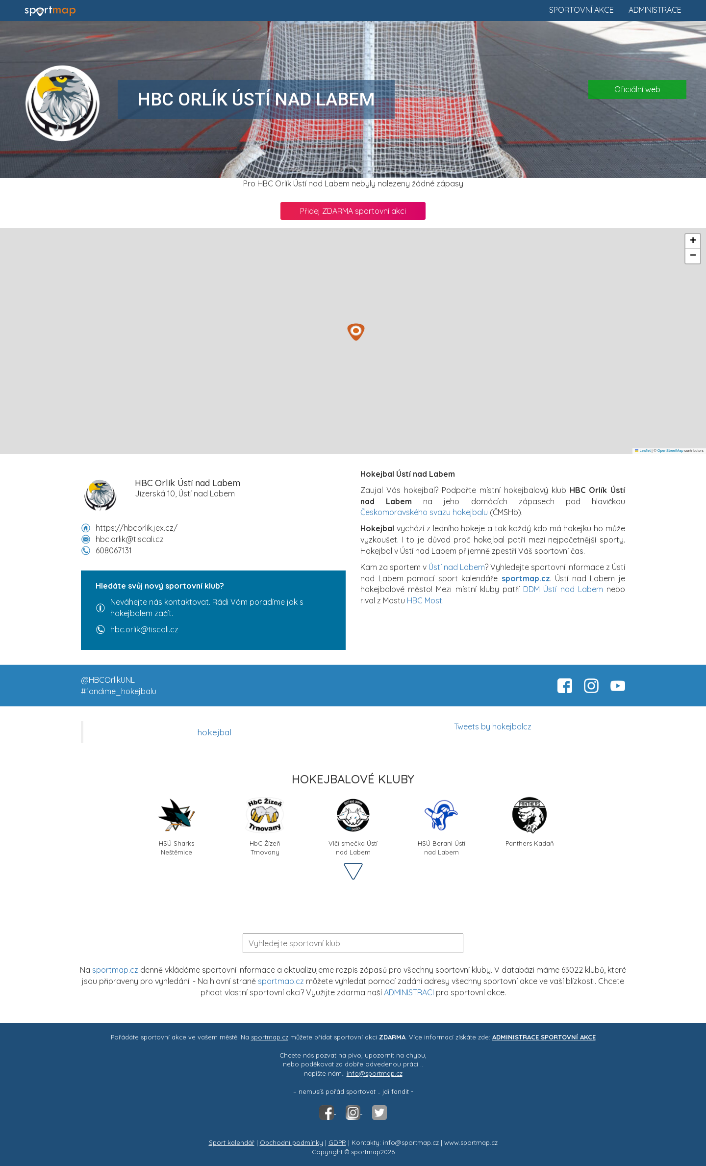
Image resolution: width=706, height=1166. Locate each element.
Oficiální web (637, 89)
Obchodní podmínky (291, 1142)
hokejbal (214, 731)
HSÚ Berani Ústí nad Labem (441, 825)
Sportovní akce (581, 10)
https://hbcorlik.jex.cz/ (136, 528)
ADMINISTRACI (409, 992)
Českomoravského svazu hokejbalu (424, 512)
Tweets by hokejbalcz (492, 726)
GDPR (337, 1142)
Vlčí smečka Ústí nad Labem (353, 825)
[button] (356, 332)
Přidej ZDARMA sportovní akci (353, 211)
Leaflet (643, 450)
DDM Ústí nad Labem (563, 589)
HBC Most (424, 600)
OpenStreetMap (670, 450)
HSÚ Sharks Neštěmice (176, 825)
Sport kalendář (231, 1142)
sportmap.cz (115, 970)
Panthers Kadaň (529, 821)
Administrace (655, 10)
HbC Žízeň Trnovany (264, 825)
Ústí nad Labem (457, 567)
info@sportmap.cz (375, 1073)
